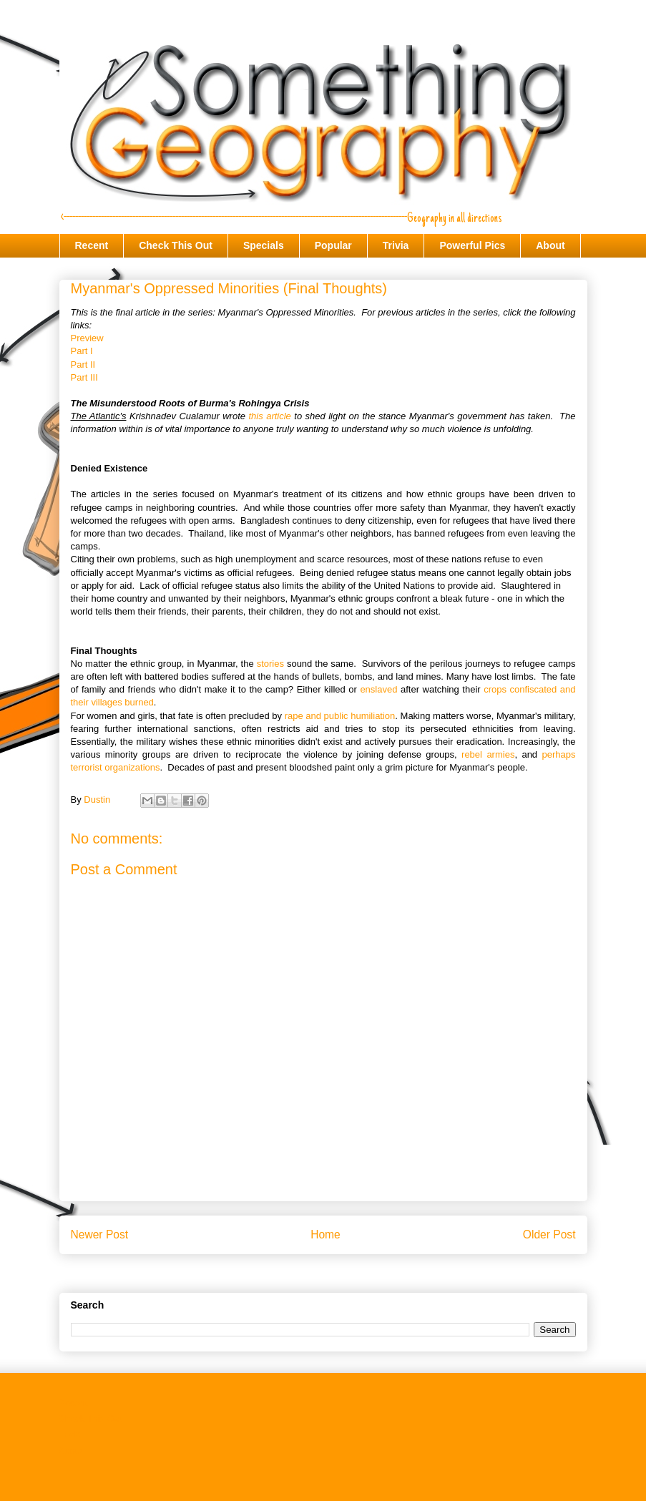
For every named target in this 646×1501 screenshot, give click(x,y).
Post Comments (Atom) (351, 1271)
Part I (82, 351)
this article (269, 416)
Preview (87, 338)
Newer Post (100, 1234)
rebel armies (487, 754)
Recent (92, 245)
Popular (333, 245)
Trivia (396, 245)
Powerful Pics (472, 245)
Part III (84, 377)
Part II (83, 364)
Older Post (549, 1234)
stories (270, 663)
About (550, 245)
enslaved (378, 689)
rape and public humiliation (340, 715)
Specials (263, 245)
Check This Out (175, 245)
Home (325, 1234)
